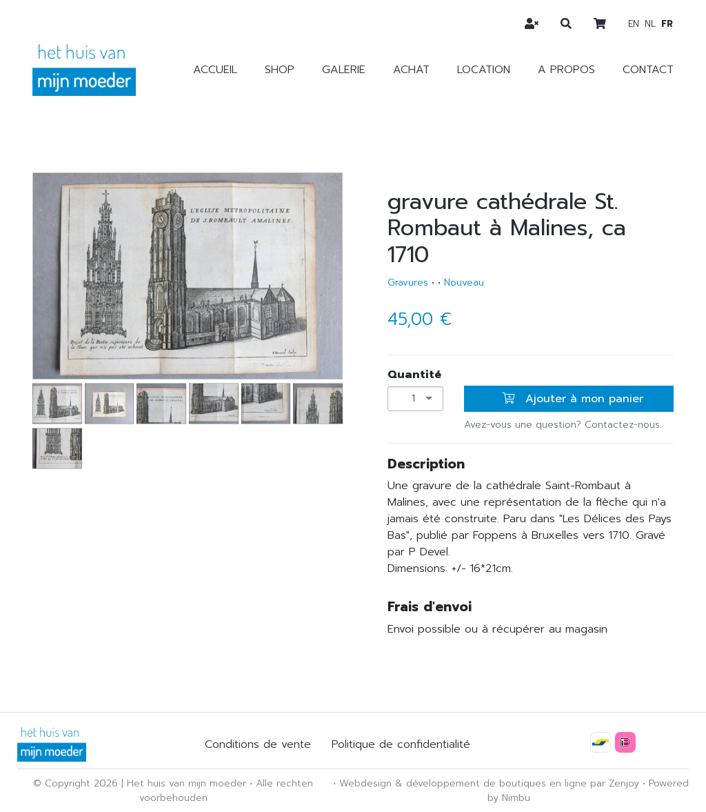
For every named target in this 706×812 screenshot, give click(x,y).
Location (483, 69)
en (633, 23)
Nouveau (464, 282)
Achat (411, 69)
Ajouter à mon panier (572, 398)
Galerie (343, 69)
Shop (279, 69)
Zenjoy (624, 783)
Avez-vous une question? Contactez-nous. (563, 424)
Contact (648, 69)
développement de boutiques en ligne (496, 783)
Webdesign (365, 783)
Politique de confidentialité (401, 744)
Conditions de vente (258, 744)
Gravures (407, 282)
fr (667, 23)
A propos (566, 69)
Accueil (215, 69)
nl (650, 23)
